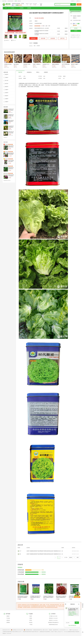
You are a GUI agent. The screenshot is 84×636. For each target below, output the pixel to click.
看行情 (31, 620)
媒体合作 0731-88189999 (53, 620)
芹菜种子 (6, 101)
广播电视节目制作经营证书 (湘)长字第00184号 (30, 631)
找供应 (31, 616)
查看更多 (6, 137)
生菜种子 (6, 98)
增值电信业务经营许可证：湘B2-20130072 (40, 629)
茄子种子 (6, 83)
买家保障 (8, 622)
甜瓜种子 (6, 95)
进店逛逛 (75, 28)
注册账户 (8, 616)
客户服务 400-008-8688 (53, 616)
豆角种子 (6, 77)
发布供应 (30, 622)
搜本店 (73, 4)
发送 (77, 622)
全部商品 (75, 30)
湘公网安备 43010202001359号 (17, 629)
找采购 (31, 618)
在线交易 (8, 620)
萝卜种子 (6, 80)
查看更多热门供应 (7, 180)
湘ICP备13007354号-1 (6, 629)
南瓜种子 (6, 74)
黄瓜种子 (6, 86)
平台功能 (8, 618)
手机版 (4, 1)
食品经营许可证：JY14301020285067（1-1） (60, 629)
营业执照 (50, 629)
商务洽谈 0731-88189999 (53, 618)
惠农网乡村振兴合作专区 (53, 624)
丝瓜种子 (6, 92)
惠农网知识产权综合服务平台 (53, 622)
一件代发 (30, 624)
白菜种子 (6, 89)
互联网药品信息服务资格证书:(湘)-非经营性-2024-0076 (12, 631)
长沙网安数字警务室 (28, 629)
